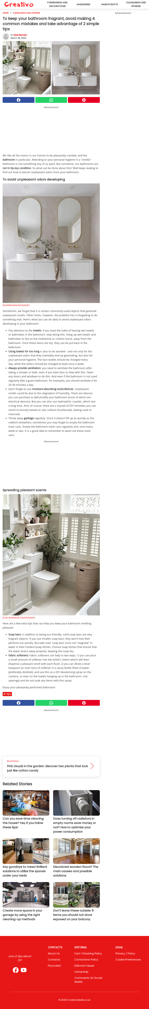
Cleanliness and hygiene (136, 4)
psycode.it (54, 965)
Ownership (81, 972)
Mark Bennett (20, 34)
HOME (6, 12)
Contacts (54, 959)
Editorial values (84, 965)
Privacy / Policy (125, 953)
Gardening (83, 4)
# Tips (7, 694)
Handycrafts (109, 4)
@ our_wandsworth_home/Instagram (19, 617)
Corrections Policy (86, 959)
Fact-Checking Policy (88, 953)
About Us (54, 953)
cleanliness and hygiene (26, 12)
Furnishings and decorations (57, 4)
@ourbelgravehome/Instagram (16, 305)
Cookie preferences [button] (128, 959)
